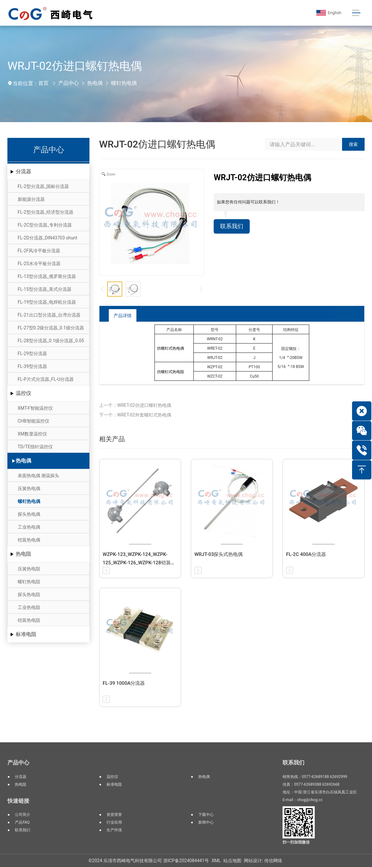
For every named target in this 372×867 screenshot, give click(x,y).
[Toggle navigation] (356, 13)
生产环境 (114, 830)
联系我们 (233, 227)
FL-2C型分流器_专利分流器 (45, 225)
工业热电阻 (29, 607)
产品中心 (68, 83)
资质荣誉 (114, 814)
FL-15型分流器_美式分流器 (44, 289)
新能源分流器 (31, 199)
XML (216, 860)
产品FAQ (22, 822)
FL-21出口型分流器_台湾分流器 (49, 314)
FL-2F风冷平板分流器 (39, 250)
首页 (43, 83)
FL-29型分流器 (32, 353)
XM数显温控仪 (32, 433)
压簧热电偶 (29, 488)
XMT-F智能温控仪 (35, 408)
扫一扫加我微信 (296, 842)
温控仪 (23, 393)
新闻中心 (206, 822)
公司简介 (22, 814)
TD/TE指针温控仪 (35, 446)
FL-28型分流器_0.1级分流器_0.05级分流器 (51, 342)
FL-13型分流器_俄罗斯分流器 (47, 276)
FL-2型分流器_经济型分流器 (45, 212)
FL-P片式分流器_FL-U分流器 (46, 379)
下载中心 (206, 814)
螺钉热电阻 (29, 581)
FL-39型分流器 (32, 366)
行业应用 (114, 822)
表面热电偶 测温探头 (38, 475)
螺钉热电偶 (124, 83)
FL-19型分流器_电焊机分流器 (47, 302)
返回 (339, 315)
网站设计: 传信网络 (263, 860)
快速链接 (18, 801)
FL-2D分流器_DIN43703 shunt (47, 237)
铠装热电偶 (29, 539)
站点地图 (232, 860)
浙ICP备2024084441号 (186, 860)
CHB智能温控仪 (33, 421)
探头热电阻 (29, 594)
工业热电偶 (29, 527)
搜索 (353, 144)
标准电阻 (26, 634)
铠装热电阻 (29, 620)
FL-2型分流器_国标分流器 (43, 186)
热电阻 (23, 554)
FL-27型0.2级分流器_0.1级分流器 (51, 327)
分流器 (23, 171)
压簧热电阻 (29, 568)
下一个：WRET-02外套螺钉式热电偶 (135, 414)
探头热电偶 (29, 514)
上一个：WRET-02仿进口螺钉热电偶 (135, 405)
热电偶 (95, 83)
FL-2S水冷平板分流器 (39, 263)
